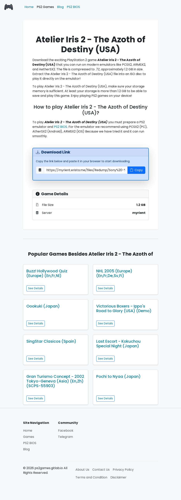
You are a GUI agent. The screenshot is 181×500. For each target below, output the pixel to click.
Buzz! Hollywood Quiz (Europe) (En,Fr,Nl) (46, 273)
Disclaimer (118, 477)
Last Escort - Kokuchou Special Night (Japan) (118, 344)
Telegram (65, 437)
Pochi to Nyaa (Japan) (118, 376)
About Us (82, 469)
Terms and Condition (91, 477)
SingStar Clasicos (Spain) (51, 341)
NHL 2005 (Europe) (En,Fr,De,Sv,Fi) (114, 273)
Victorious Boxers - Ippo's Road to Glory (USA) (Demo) (124, 308)
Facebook (65, 430)
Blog (60, 7)
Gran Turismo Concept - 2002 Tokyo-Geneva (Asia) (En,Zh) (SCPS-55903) (55, 381)
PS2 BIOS (73, 7)
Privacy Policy (123, 469)
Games (28, 437)
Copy (136, 170)
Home (29, 7)
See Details (35, 288)
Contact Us (101, 469)
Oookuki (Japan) (43, 306)
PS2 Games (45, 7)
